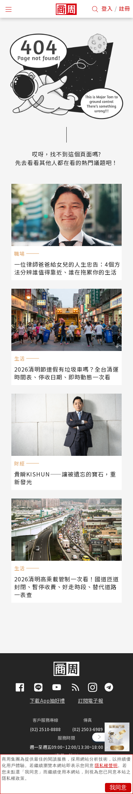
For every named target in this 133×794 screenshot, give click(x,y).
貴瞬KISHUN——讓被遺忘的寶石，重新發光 (65, 478)
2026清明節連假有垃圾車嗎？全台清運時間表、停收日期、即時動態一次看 (66, 373)
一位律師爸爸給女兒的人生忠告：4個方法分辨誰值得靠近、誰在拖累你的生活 (67, 268)
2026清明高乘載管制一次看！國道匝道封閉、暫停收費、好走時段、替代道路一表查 (66, 587)
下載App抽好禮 (47, 700)
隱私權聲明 (106, 765)
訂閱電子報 (90, 700)
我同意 (118, 787)
